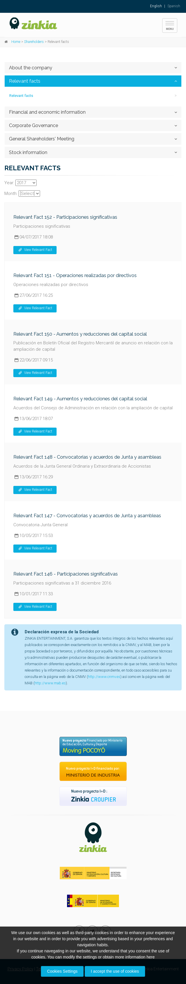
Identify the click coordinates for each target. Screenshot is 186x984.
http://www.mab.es (50, 683)
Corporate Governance (33, 125)
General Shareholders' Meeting (41, 139)
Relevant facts (24, 81)
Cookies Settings (62, 971)
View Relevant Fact (35, 250)
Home (15, 42)
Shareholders (34, 42)
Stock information (28, 152)
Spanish (173, 6)
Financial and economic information (47, 112)
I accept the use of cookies (115, 971)
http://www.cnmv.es (104, 676)
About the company (30, 67)
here (151, 957)
